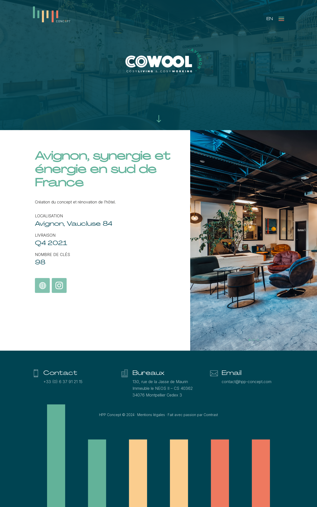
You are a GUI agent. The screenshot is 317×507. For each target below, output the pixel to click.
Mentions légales (151, 415)
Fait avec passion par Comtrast (193, 415)
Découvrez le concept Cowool (42, 286)
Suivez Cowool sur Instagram (59, 286)
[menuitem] (269, 19)
